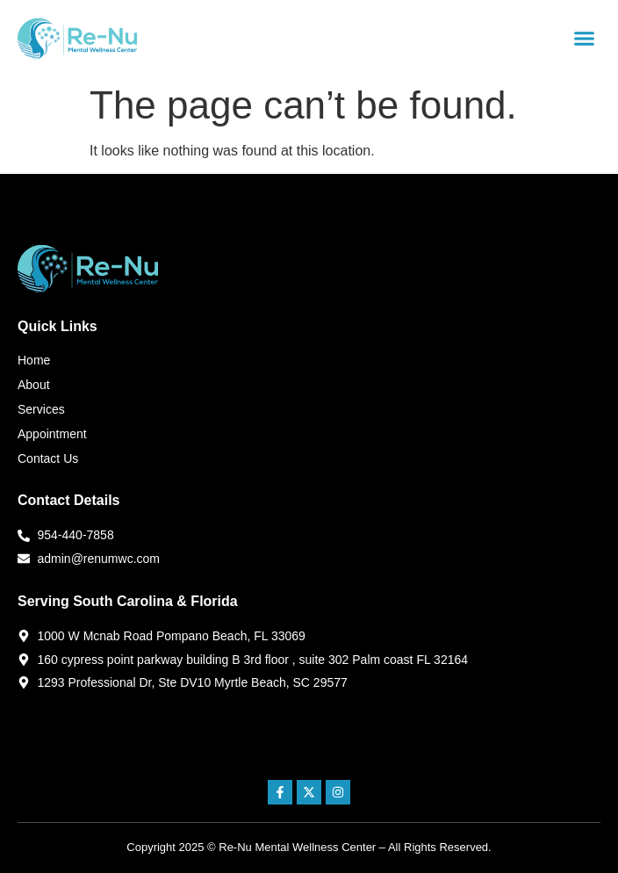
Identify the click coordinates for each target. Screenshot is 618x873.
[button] (583, 38)
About (34, 385)
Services (41, 409)
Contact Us (48, 458)
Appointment (52, 434)
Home (34, 360)
